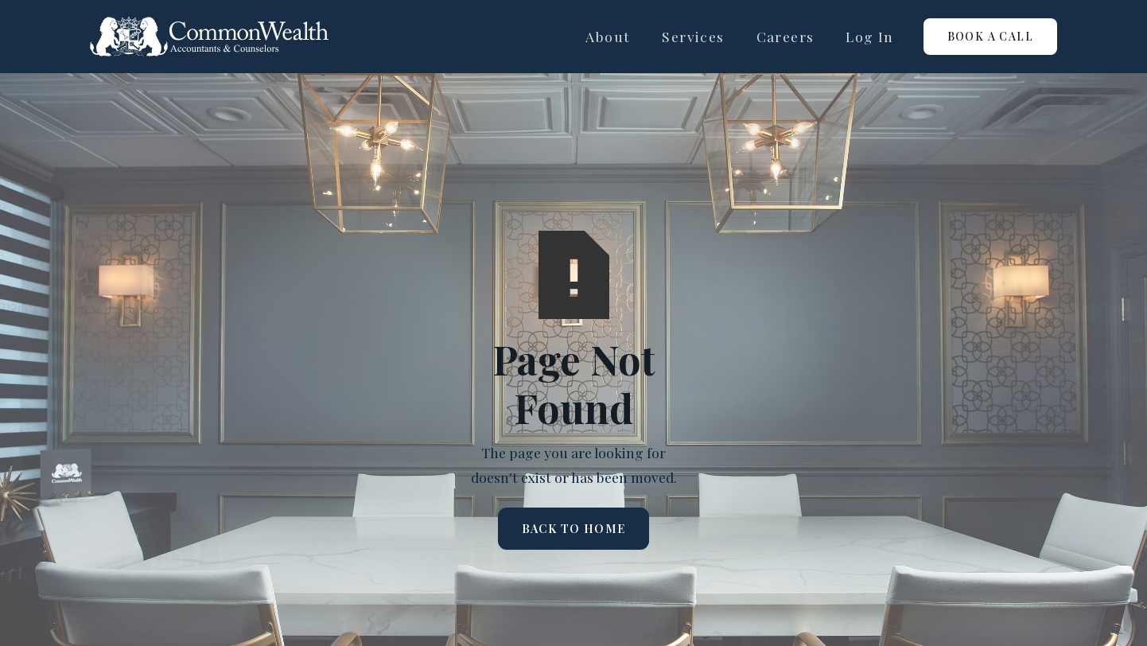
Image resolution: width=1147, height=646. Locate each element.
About (607, 36)
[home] (209, 36)
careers (785, 36)
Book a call (990, 36)
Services (693, 36)
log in (869, 36)
